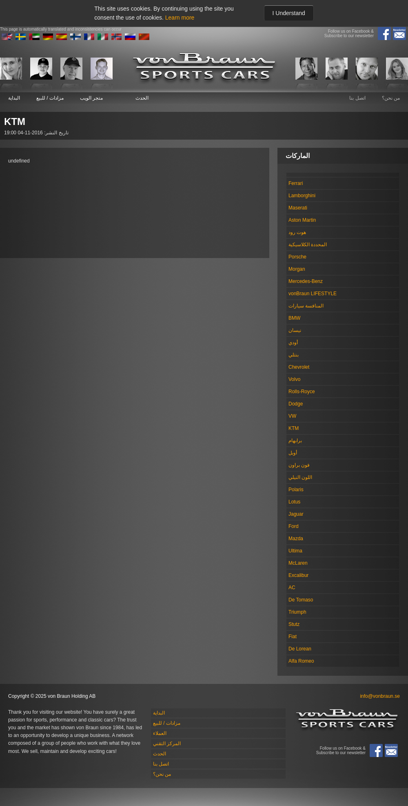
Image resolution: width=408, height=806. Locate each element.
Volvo (294, 379)
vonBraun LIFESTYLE (312, 293)
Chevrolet (298, 367)
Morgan (296, 269)
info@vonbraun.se (380, 696)
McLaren (298, 563)
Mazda (295, 538)
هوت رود (297, 232)
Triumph (297, 612)
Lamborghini (301, 195)
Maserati (297, 208)
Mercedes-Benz (305, 281)
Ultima (295, 551)
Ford (293, 526)
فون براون (299, 465)
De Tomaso (300, 600)
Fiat (292, 636)
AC (291, 587)
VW (292, 416)
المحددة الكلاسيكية (307, 244)
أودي (293, 342)
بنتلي (293, 355)
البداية (14, 98)
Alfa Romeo (301, 661)
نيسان (294, 330)
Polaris (296, 489)
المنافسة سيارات (306, 306)
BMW (294, 318)
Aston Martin (302, 220)
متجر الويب (91, 98)
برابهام (295, 440)
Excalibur (298, 575)
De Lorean (299, 649)
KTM (293, 428)
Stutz (293, 624)
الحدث (142, 98)
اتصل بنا (357, 98)
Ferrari (295, 183)
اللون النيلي (300, 477)
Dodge (295, 404)
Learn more (180, 17)
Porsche (297, 257)
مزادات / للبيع (50, 98)
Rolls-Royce (301, 391)
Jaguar (296, 514)
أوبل (292, 453)
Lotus (294, 502)
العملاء (159, 733)
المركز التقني (167, 743)
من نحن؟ (391, 98)
